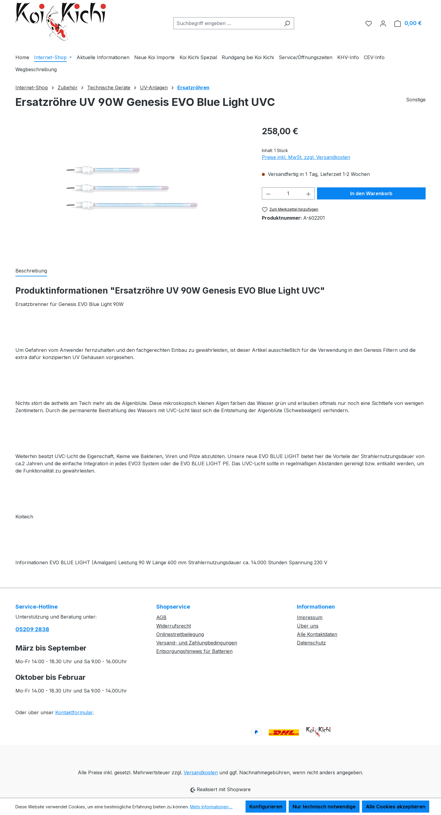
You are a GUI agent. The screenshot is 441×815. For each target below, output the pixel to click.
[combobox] (226, 23)
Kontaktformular (74, 712)
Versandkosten (201, 772)
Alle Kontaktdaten (317, 634)
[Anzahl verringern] (268, 193)
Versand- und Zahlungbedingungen (196, 643)
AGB (161, 617)
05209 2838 (32, 629)
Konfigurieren (265, 807)
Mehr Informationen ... (211, 806)
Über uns (308, 626)
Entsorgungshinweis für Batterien (194, 651)
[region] (132, 190)
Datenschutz (311, 643)
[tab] (31, 271)
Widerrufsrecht (173, 626)
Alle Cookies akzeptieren (395, 807)
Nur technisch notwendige (324, 807)
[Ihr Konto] (383, 23)
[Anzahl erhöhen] (308, 193)
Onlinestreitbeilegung (180, 634)
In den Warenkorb (371, 193)
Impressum (309, 617)
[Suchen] (287, 23)
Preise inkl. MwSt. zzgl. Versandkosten (306, 157)
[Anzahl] (288, 193)
